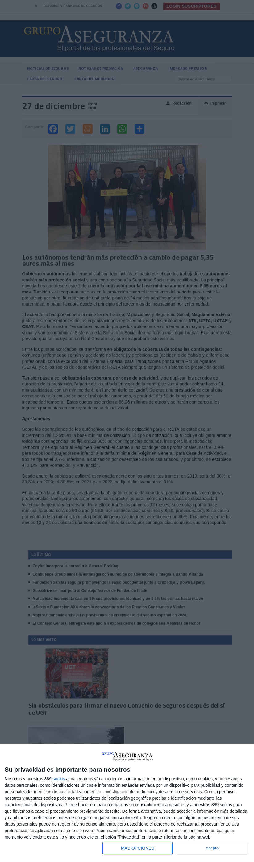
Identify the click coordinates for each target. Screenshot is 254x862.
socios (59, 779)
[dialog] (127, 803)
